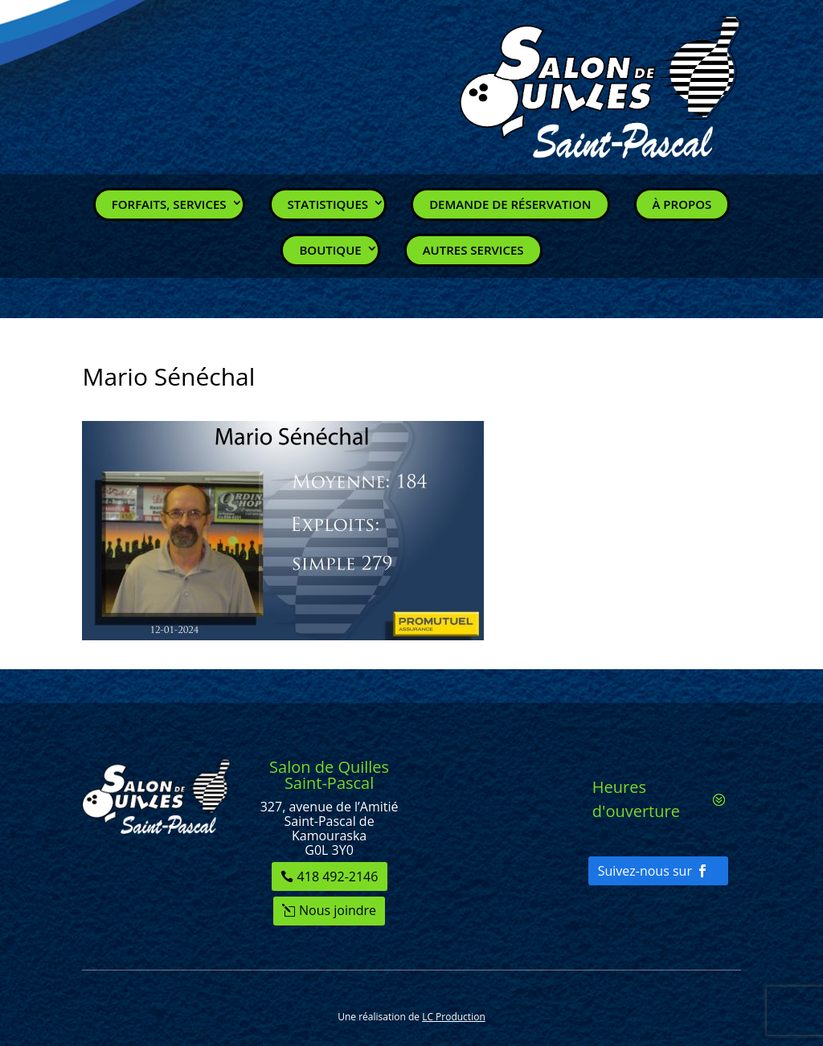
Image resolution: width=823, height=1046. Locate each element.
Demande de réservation (510, 204)
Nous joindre (337, 910)
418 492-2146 (338, 876)
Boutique (330, 250)
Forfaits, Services (169, 204)
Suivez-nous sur (645, 871)
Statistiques (328, 204)
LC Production (453, 1017)
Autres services (473, 250)
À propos (682, 204)
